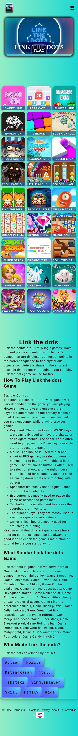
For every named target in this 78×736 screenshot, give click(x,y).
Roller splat (64, 149)
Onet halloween (39, 275)
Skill (11, 692)
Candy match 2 (64, 301)
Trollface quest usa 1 (13, 149)
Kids (50, 692)
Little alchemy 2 (39, 174)
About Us (57, 710)
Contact (34, 710)
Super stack (13, 250)
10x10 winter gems (13, 301)
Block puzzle (39, 199)
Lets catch (39, 98)
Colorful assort (64, 174)
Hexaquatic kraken (39, 149)
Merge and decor (64, 225)
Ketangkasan (18, 672)
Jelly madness (64, 199)
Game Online (22, 8)
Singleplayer (46, 682)
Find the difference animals (13, 199)
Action (12, 662)
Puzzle (33, 662)
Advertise (70, 710)
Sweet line (13, 98)
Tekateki (15, 682)
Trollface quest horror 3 (13, 174)
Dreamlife (13, 275)
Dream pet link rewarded (13, 225)
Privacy (45, 710)
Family (31, 692)
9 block (39, 124)
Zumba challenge (64, 124)
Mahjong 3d (64, 275)
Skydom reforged (39, 225)
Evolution (13, 124)
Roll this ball (64, 250)
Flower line (64, 98)
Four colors (39, 301)
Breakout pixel (39, 250)
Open (72, 8)
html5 (44, 672)
